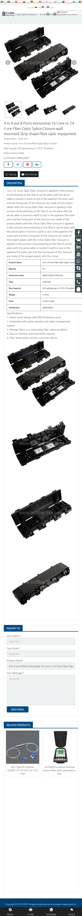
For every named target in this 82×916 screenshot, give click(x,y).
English (62, 12)
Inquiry (10, 174)
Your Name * (14, 635)
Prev (7, 62)
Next (74, 62)
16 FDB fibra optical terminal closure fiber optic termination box (59, 770)
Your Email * (13, 648)
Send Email (29, 174)
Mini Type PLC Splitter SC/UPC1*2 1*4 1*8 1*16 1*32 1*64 (22, 770)
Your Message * (15, 673)
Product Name (15, 660)
